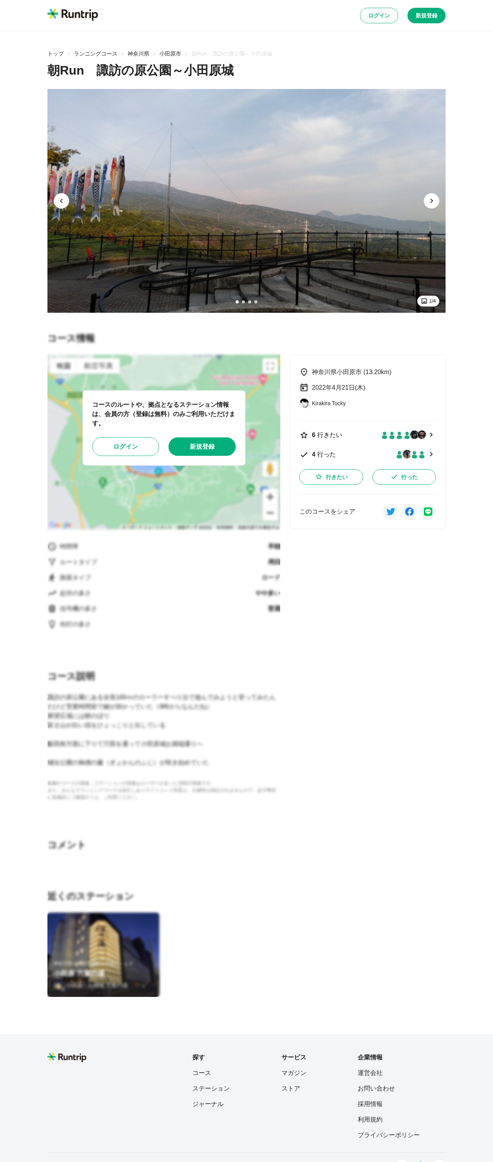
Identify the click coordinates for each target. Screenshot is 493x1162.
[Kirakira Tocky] (322, 403)
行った (404, 477)
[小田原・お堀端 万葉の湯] (91, 985)
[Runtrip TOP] (72, 15)
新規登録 (426, 15)
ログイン (379, 15)
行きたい (331, 477)
